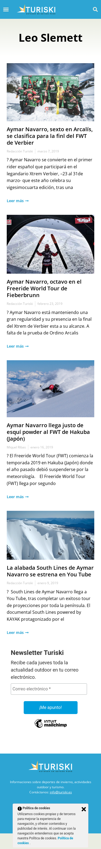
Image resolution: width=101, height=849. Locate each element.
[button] (95, 9)
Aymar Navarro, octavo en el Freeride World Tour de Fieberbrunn (44, 288)
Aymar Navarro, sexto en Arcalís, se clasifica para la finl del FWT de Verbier (50, 136)
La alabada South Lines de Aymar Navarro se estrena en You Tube (50, 571)
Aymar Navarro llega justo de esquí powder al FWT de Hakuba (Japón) (48, 432)
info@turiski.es (61, 792)
